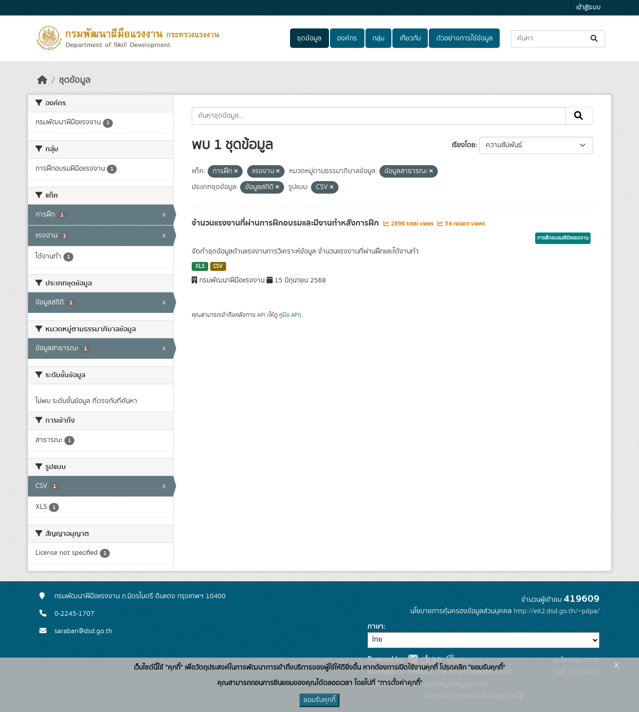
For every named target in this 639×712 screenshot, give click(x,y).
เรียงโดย (463, 145)
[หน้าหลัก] (42, 80)
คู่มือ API (289, 314)
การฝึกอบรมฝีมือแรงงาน (563, 238)
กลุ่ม (378, 38)
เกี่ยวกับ (410, 38)
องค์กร (347, 38)
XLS (200, 266)
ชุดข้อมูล (309, 38)
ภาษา (375, 627)
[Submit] (595, 38)
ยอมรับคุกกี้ (319, 700)
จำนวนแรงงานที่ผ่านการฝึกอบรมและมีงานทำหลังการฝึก (286, 223)
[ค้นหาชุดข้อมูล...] (558, 38)
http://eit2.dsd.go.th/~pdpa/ (557, 611)
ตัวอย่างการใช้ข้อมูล (464, 38)
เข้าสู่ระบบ (588, 7)
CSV (218, 266)
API (261, 314)
